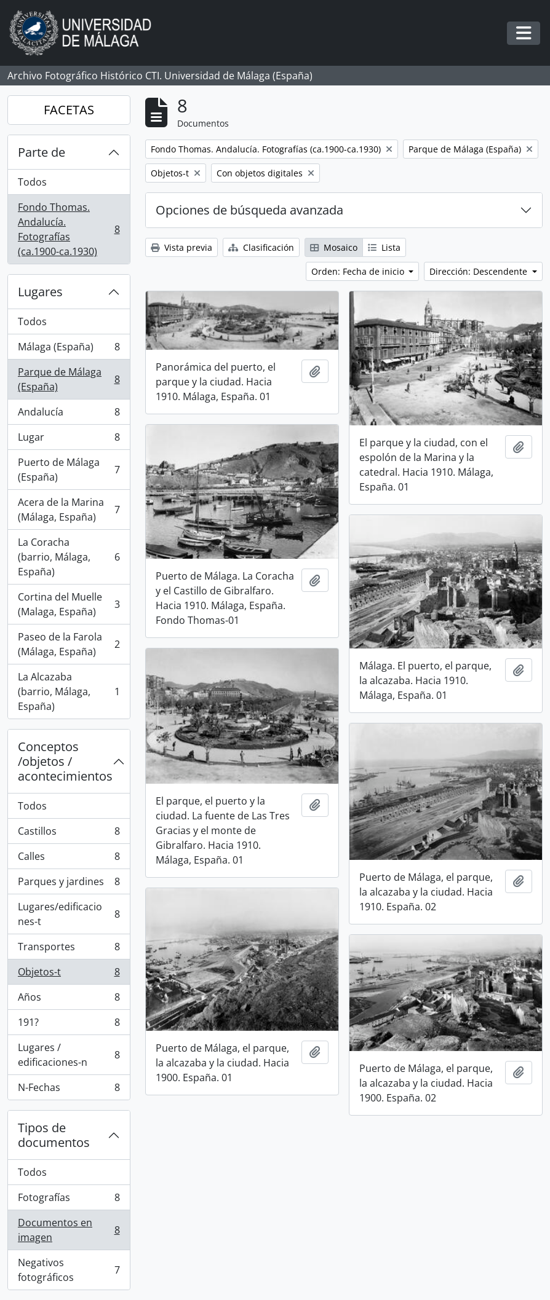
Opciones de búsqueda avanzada (249, 210)
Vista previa (181, 247)
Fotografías (68, 1200)
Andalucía (68, 414)
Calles (68, 859)
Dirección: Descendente (479, 271)
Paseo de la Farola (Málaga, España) (68, 644)
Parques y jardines (68, 884)
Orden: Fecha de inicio (359, 271)
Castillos (68, 834)
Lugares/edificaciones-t (68, 914)
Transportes (68, 949)
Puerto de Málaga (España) (68, 469)
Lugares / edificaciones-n (68, 1055)
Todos (32, 182)
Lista (384, 247)
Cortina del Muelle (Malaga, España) (68, 604)
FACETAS (69, 109)
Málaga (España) (68, 349)
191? (68, 1025)
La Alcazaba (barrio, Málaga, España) (68, 691)
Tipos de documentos (54, 1135)
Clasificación (261, 247)
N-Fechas (68, 1090)
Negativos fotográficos (68, 1270)
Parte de (41, 152)
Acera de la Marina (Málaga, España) (68, 509)
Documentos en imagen (68, 1230)
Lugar (68, 440)
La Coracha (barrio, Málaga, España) (68, 556)
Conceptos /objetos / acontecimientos (65, 761)
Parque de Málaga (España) (68, 379)
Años (68, 1000)
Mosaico (333, 247)
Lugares (40, 291)
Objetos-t (68, 974)
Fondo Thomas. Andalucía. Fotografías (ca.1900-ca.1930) (68, 229)
